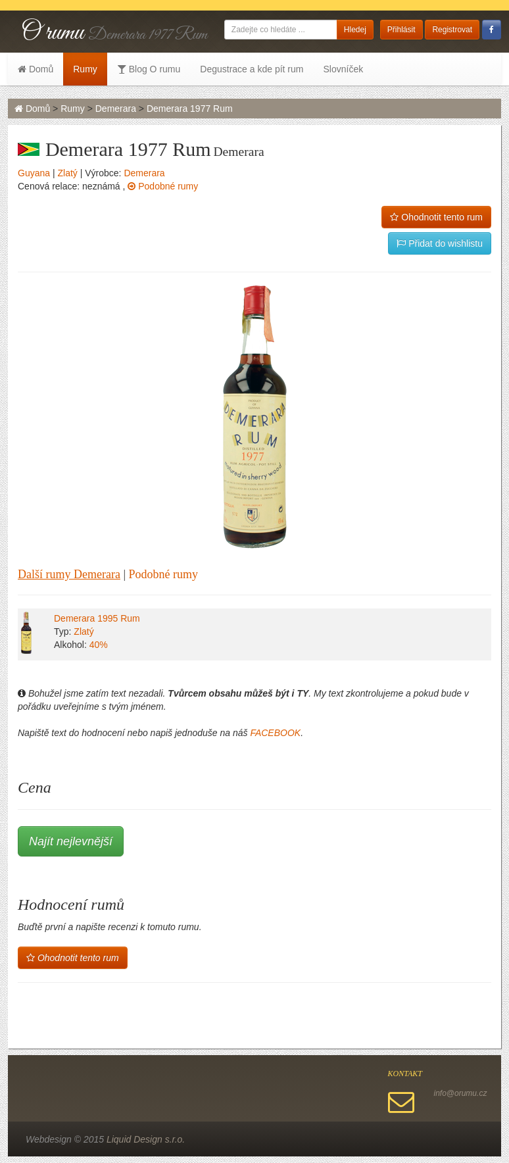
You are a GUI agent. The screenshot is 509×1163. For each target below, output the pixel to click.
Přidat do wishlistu (440, 243)
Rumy (85, 69)
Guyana (34, 173)
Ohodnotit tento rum (436, 217)
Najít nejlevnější (70, 841)
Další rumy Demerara (69, 574)
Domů (35, 69)
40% (98, 644)
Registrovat (452, 29)
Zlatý (67, 173)
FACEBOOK (275, 733)
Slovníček (343, 69)
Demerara (115, 108)
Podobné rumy (163, 186)
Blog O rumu (148, 69)
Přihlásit (401, 29)
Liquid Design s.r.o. (146, 1139)
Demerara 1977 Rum (190, 108)
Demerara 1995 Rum (97, 618)
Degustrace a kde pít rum (251, 69)
